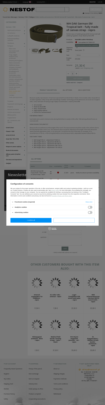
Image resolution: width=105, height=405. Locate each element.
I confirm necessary (31, 220)
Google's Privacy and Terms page (62, 196)
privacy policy (55, 190)
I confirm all (74, 220)
